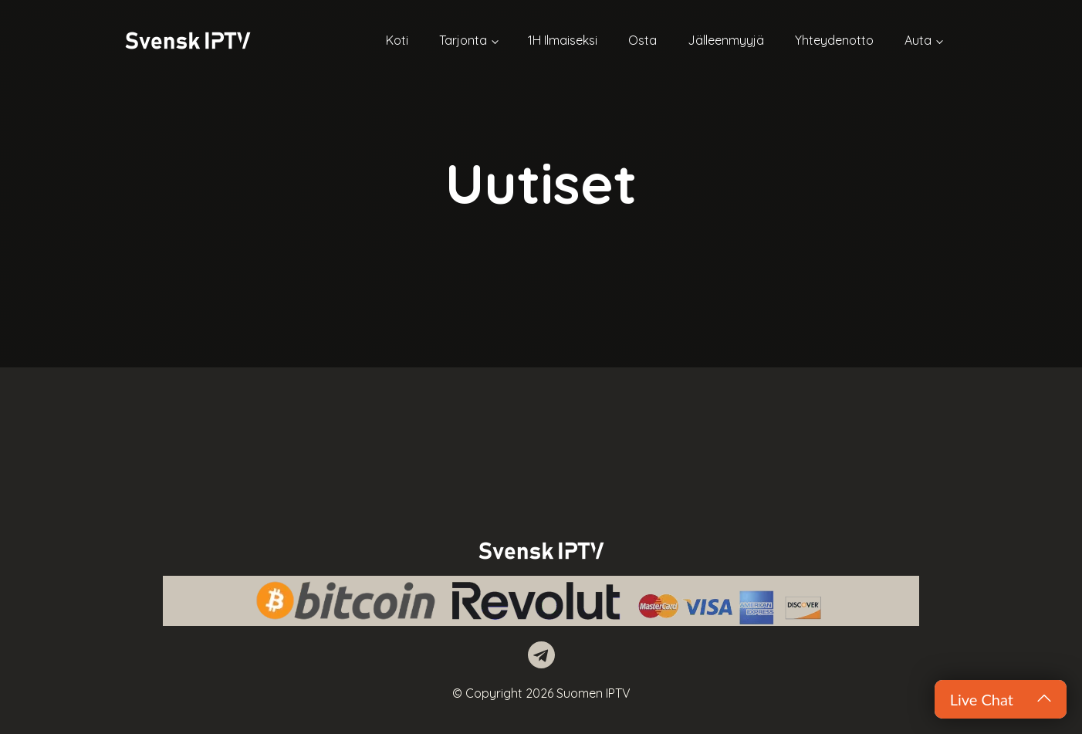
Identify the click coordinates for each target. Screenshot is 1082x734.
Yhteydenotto (834, 40)
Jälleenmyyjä (726, 40)
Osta (642, 40)
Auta (918, 40)
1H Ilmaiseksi (562, 40)
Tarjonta (463, 40)
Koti (397, 40)
